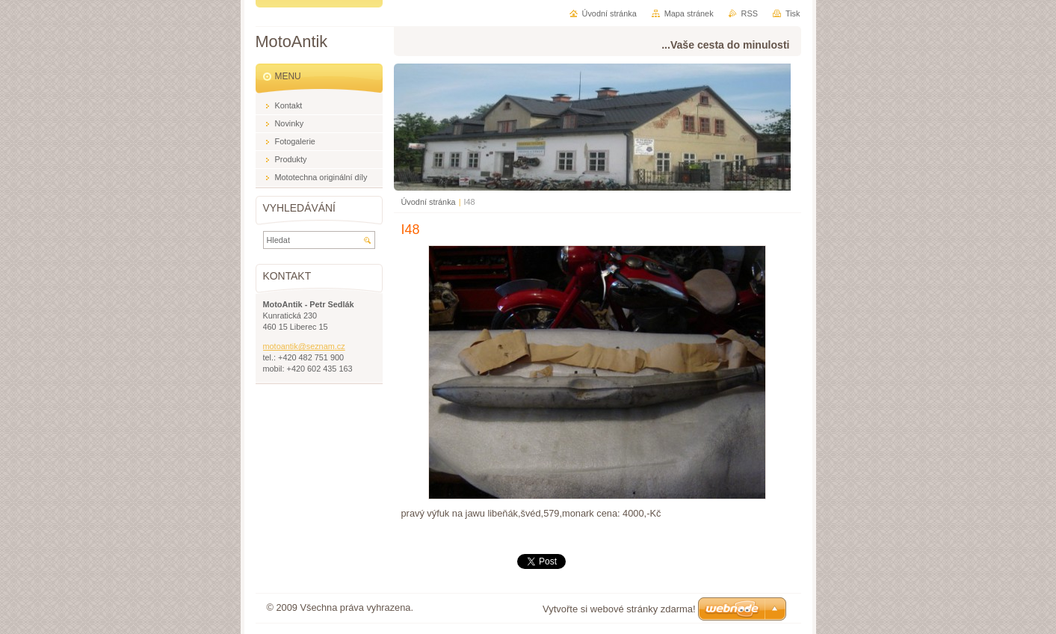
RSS (749, 13)
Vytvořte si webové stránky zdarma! (619, 609)
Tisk (792, 13)
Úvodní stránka (428, 201)
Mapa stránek (689, 13)
